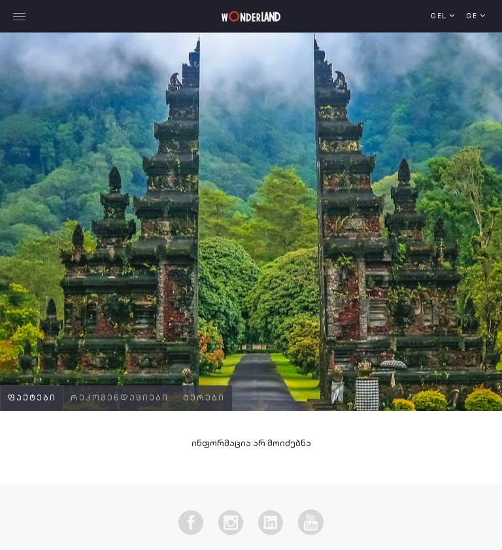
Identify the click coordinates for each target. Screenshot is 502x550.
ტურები (204, 398)
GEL (440, 16)
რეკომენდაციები (120, 398)
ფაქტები (31, 398)
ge (473, 16)
